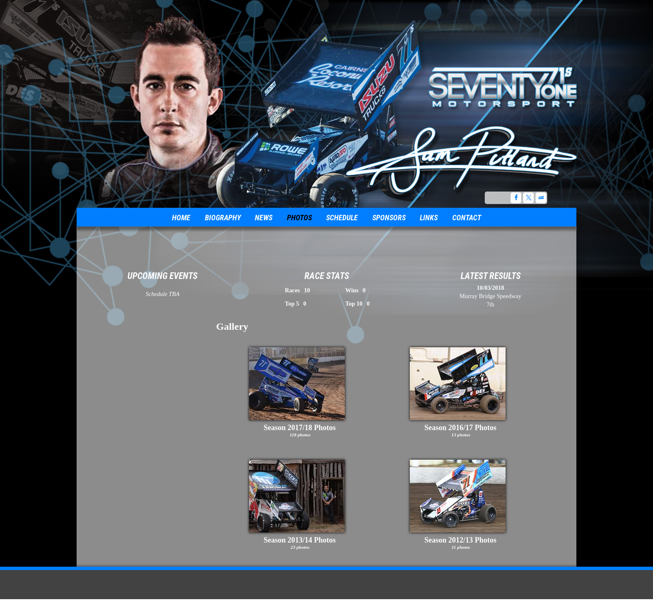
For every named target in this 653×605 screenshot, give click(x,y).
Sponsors (389, 217)
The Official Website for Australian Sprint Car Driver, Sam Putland (462, 157)
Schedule (342, 217)
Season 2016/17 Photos (460, 427)
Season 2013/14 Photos (300, 540)
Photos (299, 217)
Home (181, 217)
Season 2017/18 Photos (300, 427)
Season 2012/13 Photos (460, 540)
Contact (466, 217)
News (263, 217)
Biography (223, 217)
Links (429, 217)
